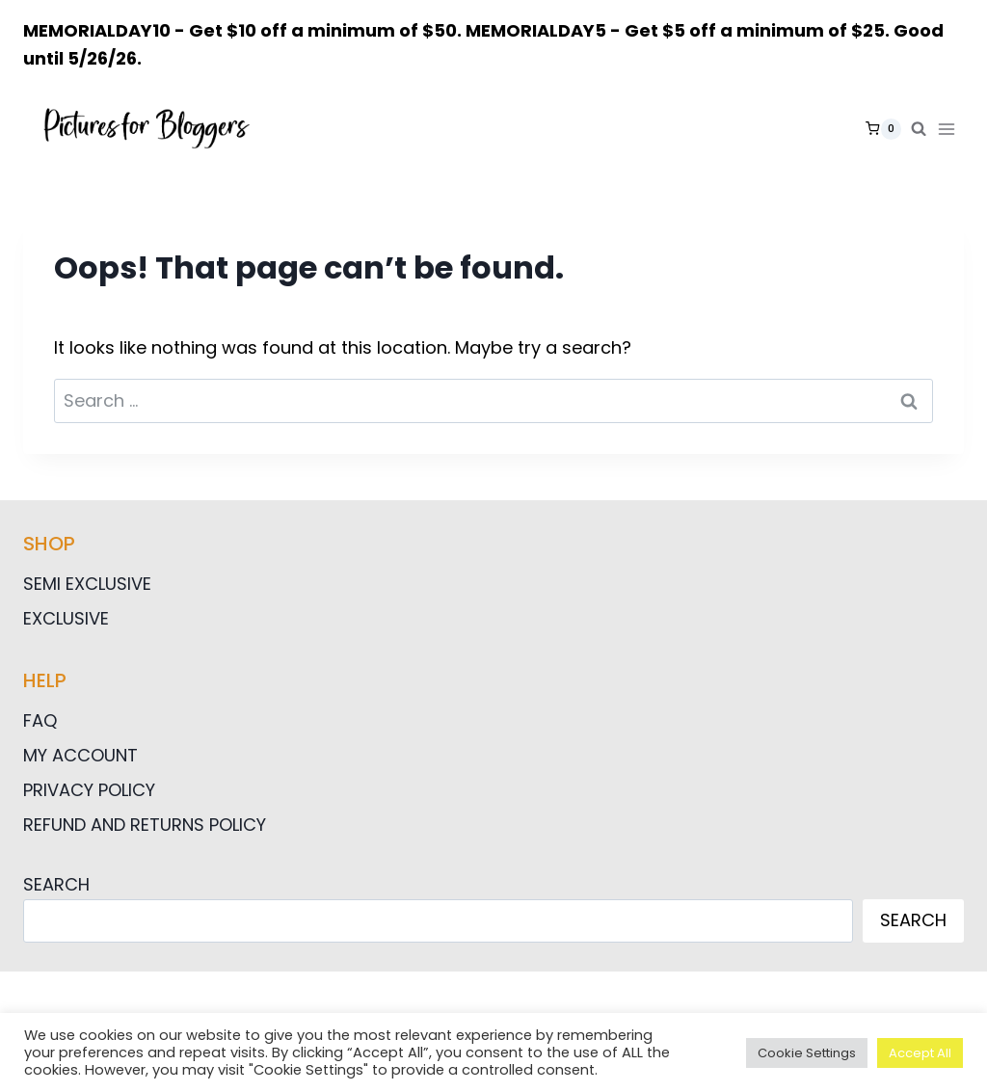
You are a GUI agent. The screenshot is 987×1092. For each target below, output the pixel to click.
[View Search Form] (918, 129)
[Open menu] (950, 129)
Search (56, 884)
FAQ (40, 720)
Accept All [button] (920, 1053)
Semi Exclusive (87, 584)
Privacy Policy (89, 790)
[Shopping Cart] (883, 129)
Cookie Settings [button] (807, 1053)
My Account (80, 755)
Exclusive (66, 618)
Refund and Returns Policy (144, 824)
